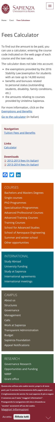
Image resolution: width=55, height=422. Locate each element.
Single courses (13, 197)
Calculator (10, 147)
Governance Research (17, 364)
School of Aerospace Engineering (24, 232)
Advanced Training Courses (21, 217)
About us (9, 300)
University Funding (15, 266)
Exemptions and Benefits (16, 111)
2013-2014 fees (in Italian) (23, 164)
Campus (10, 295)
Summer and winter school (21, 237)
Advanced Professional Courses (23, 212)
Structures (10, 305)
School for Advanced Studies (22, 227)
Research (12, 358)
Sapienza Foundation (17, 340)
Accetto (7, 417)
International (16, 256)
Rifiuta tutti (22, 417)
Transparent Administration (21, 330)
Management (12, 315)
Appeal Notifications (16, 345)
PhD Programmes (15, 202)
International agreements (20, 276)
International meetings (18, 281)
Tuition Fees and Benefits (19, 133)
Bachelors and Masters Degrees (24, 192)
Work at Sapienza (15, 325)
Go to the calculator (13, 117)
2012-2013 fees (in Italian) (23, 160)
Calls (7, 320)
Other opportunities (16, 242)
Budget (8, 335)
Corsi (11, 20)
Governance (11, 310)
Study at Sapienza (15, 271)
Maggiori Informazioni (15, 410)
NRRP (7, 374)
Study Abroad (12, 261)
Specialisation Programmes (21, 207)
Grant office (11, 379)
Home (3, 20)
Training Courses (14, 222)
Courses (11, 187)
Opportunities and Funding (21, 369)
